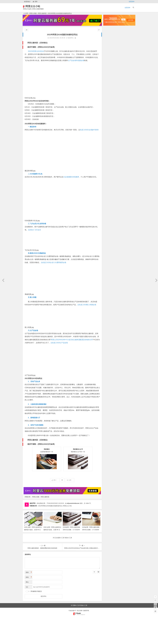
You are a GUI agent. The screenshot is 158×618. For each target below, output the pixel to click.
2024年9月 (108, 90)
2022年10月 (108, 155)
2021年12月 (108, 184)
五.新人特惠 (32, 297)
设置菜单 (131, 1)
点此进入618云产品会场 (59, 343)
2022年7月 (108, 164)
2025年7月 (108, 62)
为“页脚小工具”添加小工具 (79, 605)
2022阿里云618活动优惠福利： (36, 124)
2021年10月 (108, 189)
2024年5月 (108, 102)
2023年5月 (108, 136)
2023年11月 (108, 119)
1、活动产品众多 (34, 381)
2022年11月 (108, 153)
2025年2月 (108, 76)
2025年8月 (108, 59)
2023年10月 (108, 122)
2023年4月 (108, 139)
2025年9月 (108, 56)
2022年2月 (108, 178)
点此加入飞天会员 (34, 230)
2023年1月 (108, 147)
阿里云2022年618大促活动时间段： (37, 101)
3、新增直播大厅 (34, 418)
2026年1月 (108, 45)
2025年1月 (108, 79)
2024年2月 (108, 110)
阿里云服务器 (42, 13)
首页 (26, 13)
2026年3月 (108, 39)
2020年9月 (108, 221)
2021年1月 (108, 212)
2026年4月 (108, 37)
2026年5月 (108, 34)
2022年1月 (108, 181)
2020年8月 (108, 223)
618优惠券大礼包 (31, 220)
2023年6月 (108, 133)
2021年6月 (108, 198)
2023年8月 (108, 127)
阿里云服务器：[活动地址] (37, 43)
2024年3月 (108, 107)
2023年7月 (108, 130)
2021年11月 (108, 187)
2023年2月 (108, 144)
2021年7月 (108, 195)
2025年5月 (108, 68)
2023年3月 (108, 141)
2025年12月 (108, 48)
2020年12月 (108, 215)
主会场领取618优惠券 (71, 177)
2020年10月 (108, 218)
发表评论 (70, 38)
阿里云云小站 (36, 6)
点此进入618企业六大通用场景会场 (53, 262)
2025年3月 (108, 73)
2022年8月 (108, 161)
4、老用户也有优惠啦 (35, 425)
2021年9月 (108, 192)
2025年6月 (108, 65)
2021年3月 (108, 206)
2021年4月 (108, 204)
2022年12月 (108, 150)
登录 (35, 1)
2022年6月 (108, 167)
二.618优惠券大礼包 (35, 174)
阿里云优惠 (33, 13)
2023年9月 (108, 124)
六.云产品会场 (33, 330)
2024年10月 (108, 88)
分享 (69, 480)
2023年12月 (108, 116)
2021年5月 (108, 201)
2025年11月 (108, 51)
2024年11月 (108, 85)
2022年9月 (108, 158)
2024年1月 (108, 113)
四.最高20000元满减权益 (37, 253)
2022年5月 (108, 170)
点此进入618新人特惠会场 (86, 305)
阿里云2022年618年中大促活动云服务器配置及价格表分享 (72, 340)
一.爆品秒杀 (32, 127)
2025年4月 (108, 71)
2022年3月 (108, 175)
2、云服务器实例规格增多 (37, 404)
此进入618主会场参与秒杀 (89, 130)
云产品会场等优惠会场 (76, 60)
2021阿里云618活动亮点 (33, 378)
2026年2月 (108, 42)
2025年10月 (108, 54)
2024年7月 (108, 96)
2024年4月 (108, 105)
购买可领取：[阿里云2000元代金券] (41, 47)
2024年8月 (108, 93)
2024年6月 (108, 99)
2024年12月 (108, 82)
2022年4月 (108, 172)
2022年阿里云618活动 (36, 51)
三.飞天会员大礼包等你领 (37, 223)
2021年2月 (108, 209)
